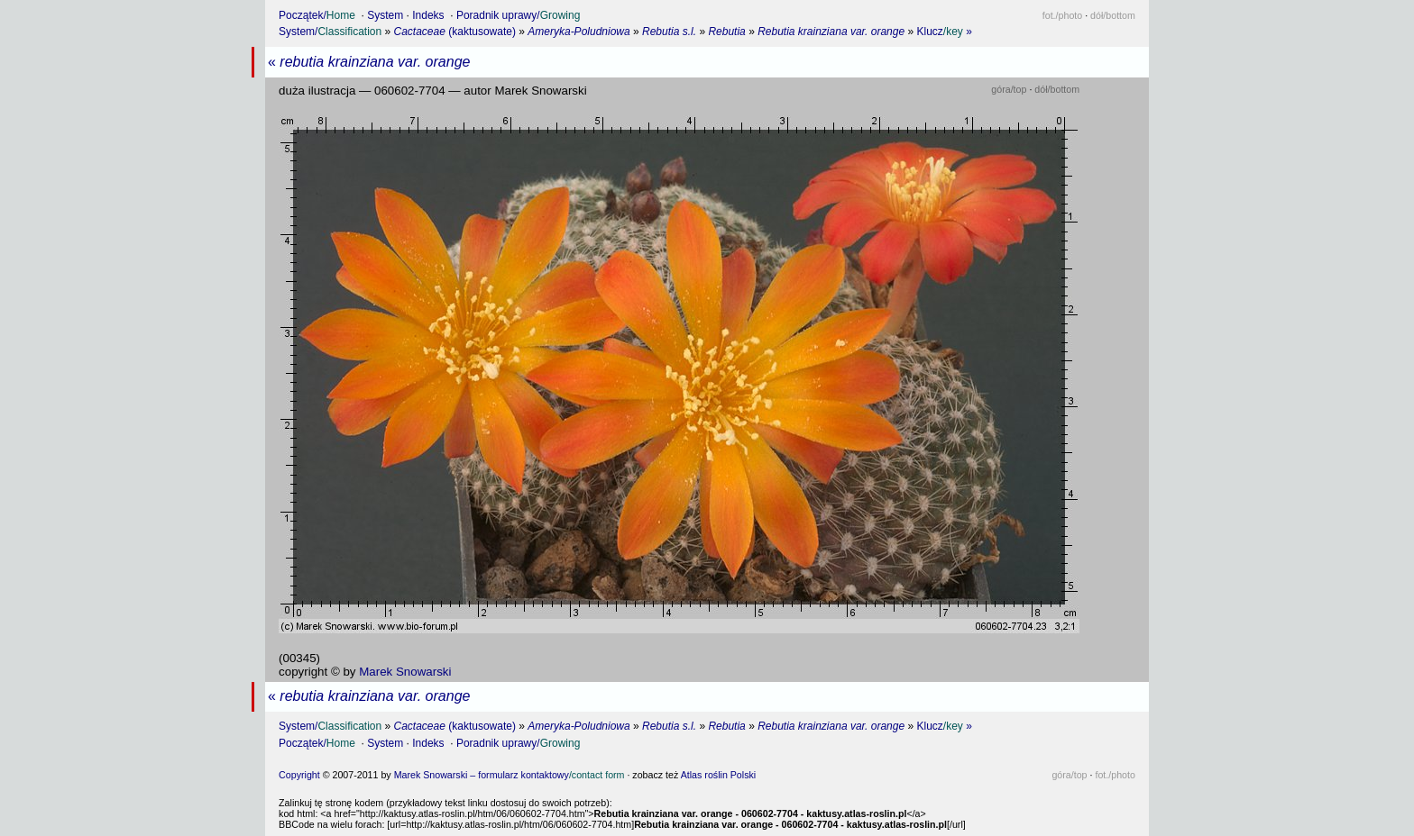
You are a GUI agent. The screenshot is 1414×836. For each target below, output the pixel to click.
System (385, 15)
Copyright (299, 774)
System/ (330, 31)
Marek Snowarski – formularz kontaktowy (509, 774)
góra (1008, 89)
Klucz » (944, 31)
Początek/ (317, 15)
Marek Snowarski (405, 671)
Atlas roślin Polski (719, 774)
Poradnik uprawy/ (518, 15)
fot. (1062, 15)
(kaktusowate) (455, 31)
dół (1112, 15)
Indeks (428, 15)
